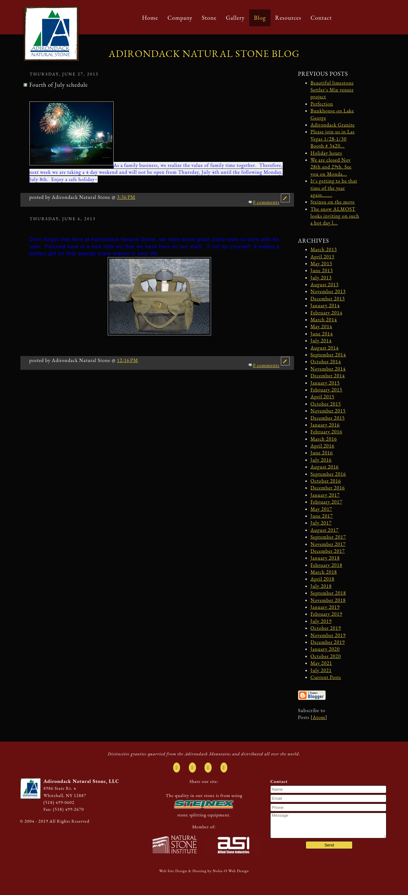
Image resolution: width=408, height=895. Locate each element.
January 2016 (325, 425)
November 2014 (328, 368)
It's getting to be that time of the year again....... (334, 188)
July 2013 (321, 277)
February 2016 (327, 431)
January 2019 (325, 607)
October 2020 (326, 656)
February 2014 (327, 312)
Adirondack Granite (333, 125)
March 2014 (324, 319)
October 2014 (326, 361)
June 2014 (322, 333)
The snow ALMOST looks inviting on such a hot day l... (335, 216)
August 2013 (325, 284)
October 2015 (326, 404)
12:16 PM (127, 360)
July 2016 (321, 460)
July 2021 (321, 670)
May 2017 (321, 509)
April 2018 (322, 579)
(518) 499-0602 (59, 802)
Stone (209, 18)
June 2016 (322, 452)
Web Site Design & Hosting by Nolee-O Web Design (204, 870)
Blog (260, 18)
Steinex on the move (333, 202)
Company (180, 18)
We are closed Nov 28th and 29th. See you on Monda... (331, 167)
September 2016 (328, 474)
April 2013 (322, 256)
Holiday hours (326, 153)
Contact (321, 18)
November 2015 (328, 410)
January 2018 (325, 558)
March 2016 (324, 439)
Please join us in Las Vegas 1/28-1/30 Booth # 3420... (333, 138)
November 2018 (328, 600)
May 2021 (321, 663)
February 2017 (327, 502)
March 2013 (324, 249)
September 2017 (328, 537)
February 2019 (327, 614)
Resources (288, 18)
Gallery (235, 18)
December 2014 (328, 375)
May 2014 (321, 326)
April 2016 (322, 445)
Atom (318, 717)
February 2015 (327, 389)
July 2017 (321, 523)
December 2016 (328, 487)
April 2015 (322, 396)
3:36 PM (126, 197)
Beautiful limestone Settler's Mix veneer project (332, 90)
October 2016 (326, 481)
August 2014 (325, 347)
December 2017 (328, 551)
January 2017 (325, 495)
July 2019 (321, 621)
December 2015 (328, 418)
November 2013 (328, 291)
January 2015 (325, 383)
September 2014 (328, 354)
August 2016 (325, 466)
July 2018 (321, 586)
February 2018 (327, 565)
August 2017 (325, 530)
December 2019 (328, 642)
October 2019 (326, 628)
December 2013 (328, 298)
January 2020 (325, 649)
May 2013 (321, 263)
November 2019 (328, 635)
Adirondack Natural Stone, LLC (81, 781)
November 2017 (328, 544)
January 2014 (325, 305)
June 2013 (322, 270)
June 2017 (322, 516)
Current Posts (326, 677)
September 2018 (328, 593)
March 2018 (324, 572)
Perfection (322, 104)
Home (150, 18)
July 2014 (321, 340)
